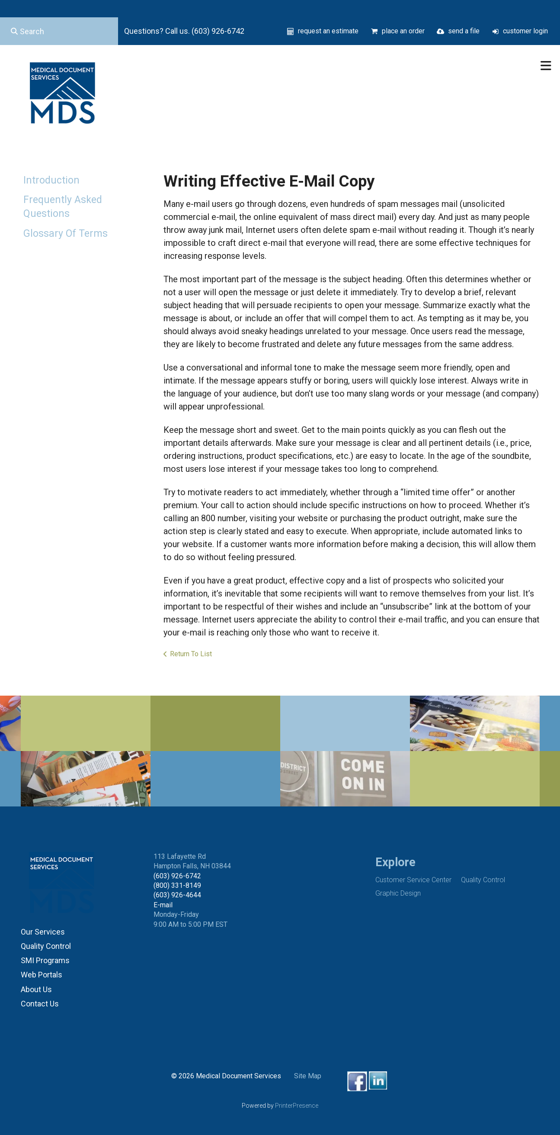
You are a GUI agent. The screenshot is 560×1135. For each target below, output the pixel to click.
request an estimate (328, 31)
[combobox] (59, 31)
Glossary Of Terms (65, 233)
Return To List (191, 654)
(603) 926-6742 (177, 876)
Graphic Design (398, 893)
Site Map (307, 1076)
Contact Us (40, 1003)
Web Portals (41, 974)
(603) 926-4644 (177, 895)
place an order (403, 31)
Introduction (51, 180)
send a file (464, 31)
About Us (36, 989)
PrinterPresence (296, 1105)
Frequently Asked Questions (62, 206)
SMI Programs (45, 960)
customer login (525, 31)
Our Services (43, 931)
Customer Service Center (413, 880)
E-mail (163, 905)
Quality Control (46, 946)
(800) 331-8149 (177, 885)
